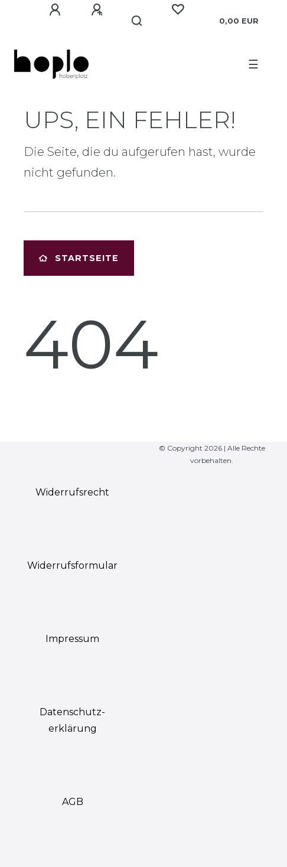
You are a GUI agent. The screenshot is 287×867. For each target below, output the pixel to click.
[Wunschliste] (178, 9)
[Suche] (137, 21)
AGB (72, 801)
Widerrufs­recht (72, 492)
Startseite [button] (79, 258)
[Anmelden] (55, 10)
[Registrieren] (97, 10)
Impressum (72, 638)
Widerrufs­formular (72, 565)
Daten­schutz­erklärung (72, 720)
